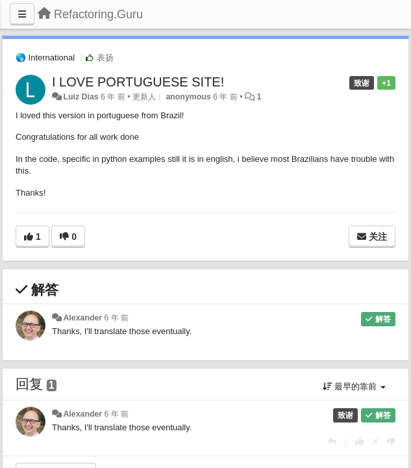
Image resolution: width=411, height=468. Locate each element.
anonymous (188, 96)
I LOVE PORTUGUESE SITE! (138, 82)
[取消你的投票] (375, 442)
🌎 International (45, 57)
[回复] (332, 442)
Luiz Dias (80, 96)
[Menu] (22, 14)
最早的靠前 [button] (354, 386)
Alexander (82, 317)
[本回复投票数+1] (359, 442)
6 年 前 (117, 317)
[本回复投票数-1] (391, 442)
